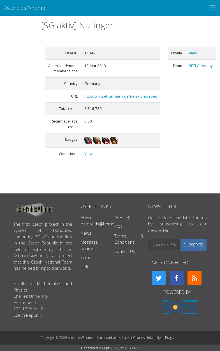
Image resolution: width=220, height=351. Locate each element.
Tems (86, 257)
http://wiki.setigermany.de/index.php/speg (120, 96)
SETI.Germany (201, 65)
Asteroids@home (24, 7)
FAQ (118, 226)
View (88, 153)
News (86, 233)
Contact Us (124, 251)
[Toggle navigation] (212, 8)
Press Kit (122, 217)
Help (85, 266)
